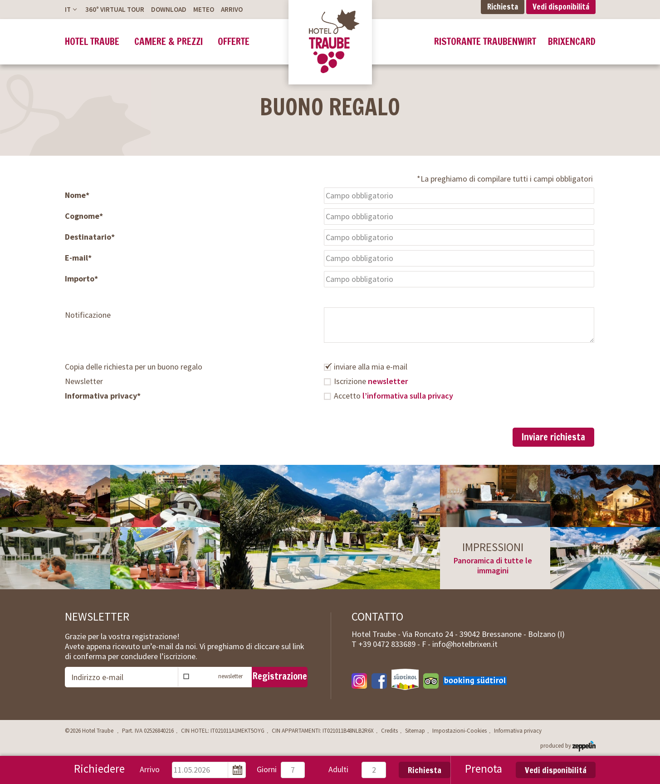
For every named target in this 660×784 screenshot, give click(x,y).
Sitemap (415, 731)
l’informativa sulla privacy (407, 395)
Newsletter (84, 381)
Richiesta (424, 770)
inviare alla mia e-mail (370, 367)
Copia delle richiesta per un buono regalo (133, 367)
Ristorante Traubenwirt (485, 41)
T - (387, 644)
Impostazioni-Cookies (459, 731)
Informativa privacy (518, 731)
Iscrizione (371, 381)
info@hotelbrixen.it (465, 644)
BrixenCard (572, 41)
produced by (568, 745)
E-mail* (78, 258)
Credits (389, 731)
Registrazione (280, 676)
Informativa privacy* (103, 396)
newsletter (388, 381)
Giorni (267, 769)
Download (168, 9)
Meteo (203, 9)
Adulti (338, 769)
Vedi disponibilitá (556, 770)
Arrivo (232, 9)
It (68, 9)
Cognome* (84, 216)
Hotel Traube (92, 41)
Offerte (233, 41)
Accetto (393, 396)
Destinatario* (90, 237)
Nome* (77, 195)
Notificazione (88, 315)
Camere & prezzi (168, 41)
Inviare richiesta (553, 437)
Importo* (81, 279)
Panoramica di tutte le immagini (493, 565)
